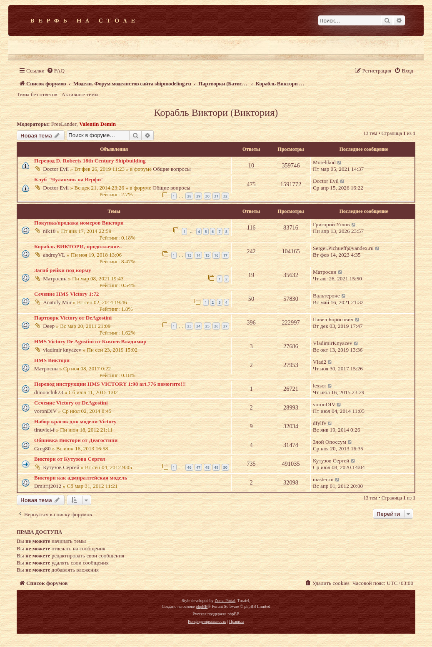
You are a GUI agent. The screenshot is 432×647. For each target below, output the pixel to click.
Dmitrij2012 (47, 486)
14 (198, 255)
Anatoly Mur (57, 302)
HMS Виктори (52, 360)
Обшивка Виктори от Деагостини (75, 440)
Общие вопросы (172, 169)
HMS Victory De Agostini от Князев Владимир (90, 341)
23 (189, 326)
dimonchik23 (48, 392)
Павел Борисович (333, 319)
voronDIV (45, 411)
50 (225, 467)
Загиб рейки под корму (62, 270)
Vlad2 (319, 362)
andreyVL (54, 255)
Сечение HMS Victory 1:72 (66, 294)
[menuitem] (56, 71)
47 (198, 467)
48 (207, 467)
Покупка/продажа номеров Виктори (79, 223)
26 (216, 326)
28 (189, 196)
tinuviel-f (44, 430)
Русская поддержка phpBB (215, 614)
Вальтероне (326, 295)
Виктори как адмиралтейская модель (80, 478)
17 (225, 255)
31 (216, 196)
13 (189, 255)
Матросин (55, 278)
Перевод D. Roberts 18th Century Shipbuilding (90, 160)
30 (207, 196)
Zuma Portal (225, 600)
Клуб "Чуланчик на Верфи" (69, 179)
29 (198, 196)
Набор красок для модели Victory (75, 421)
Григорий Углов (331, 224)
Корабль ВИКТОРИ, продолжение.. (78, 246)
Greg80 (42, 448)
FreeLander (64, 124)
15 (207, 255)
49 (216, 467)
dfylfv (319, 423)
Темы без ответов (37, 94)
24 (198, 326)
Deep (49, 326)
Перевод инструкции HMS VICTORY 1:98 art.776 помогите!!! (110, 384)
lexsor (319, 385)
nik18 (49, 231)
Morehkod (324, 162)
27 (225, 326)
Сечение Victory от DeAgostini (71, 403)
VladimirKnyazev (332, 343)
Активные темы (80, 94)
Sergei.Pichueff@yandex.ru (343, 248)
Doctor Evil (56, 169)
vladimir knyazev (62, 350)
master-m (323, 479)
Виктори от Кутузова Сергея (69, 459)
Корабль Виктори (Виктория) (216, 112)
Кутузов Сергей (61, 467)
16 (216, 255)
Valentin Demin (97, 124)
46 (189, 467)
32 (225, 196)
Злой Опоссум (329, 442)
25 (207, 326)
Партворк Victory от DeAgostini (73, 318)
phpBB (201, 606)
